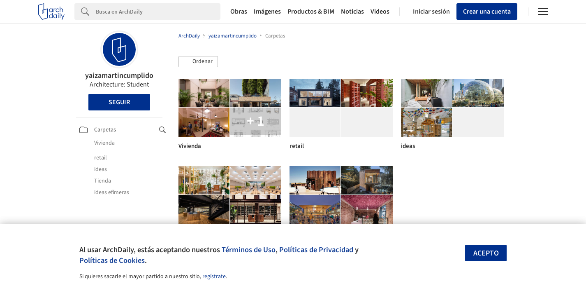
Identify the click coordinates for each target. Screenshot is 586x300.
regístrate (214, 276)
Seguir (119, 102)
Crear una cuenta (487, 11)
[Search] (158, 11)
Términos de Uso (249, 249)
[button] (198, 62)
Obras (238, 11)
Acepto (486, 253)
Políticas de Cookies (112, 260)
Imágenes (267, 11)
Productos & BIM (310, 11)
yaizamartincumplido (119, 75)
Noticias (352, 11)
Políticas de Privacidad (316, 249)
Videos (380, 11)
